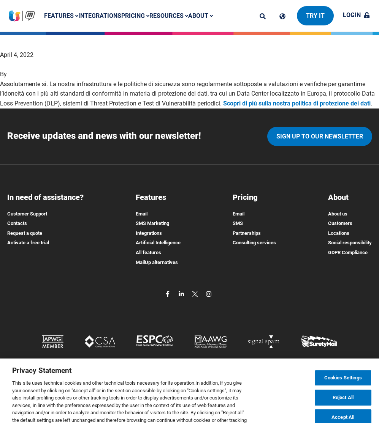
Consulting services (254, 242)
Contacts (17, 223)
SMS (238, 223)
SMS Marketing (152, 223)
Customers (340, 223)
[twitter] (196, 293)
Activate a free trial (28, 242)
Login (356, 15)
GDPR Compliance (348, 252)
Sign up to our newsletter (319, 136)
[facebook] (168, 293)
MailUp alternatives (157, 262)
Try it (315, 15)
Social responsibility (350, 242)
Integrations (99, 15)
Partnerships (247, 233)
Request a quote (24, 233)
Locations (338, 233)
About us (337, 214)
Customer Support (27, 214)
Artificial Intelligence (158, 242)
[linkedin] (182, 293)
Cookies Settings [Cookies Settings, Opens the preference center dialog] (343, 386)
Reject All (343, 406)
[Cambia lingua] (282, 16)
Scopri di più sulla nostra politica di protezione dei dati (297, 103)
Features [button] (61, 15)
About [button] (200, 15)
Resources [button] (168, 15)
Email (141, 214)
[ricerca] (262, 16)
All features (148, 252)
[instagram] (209, 293)
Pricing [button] (135, 15)
